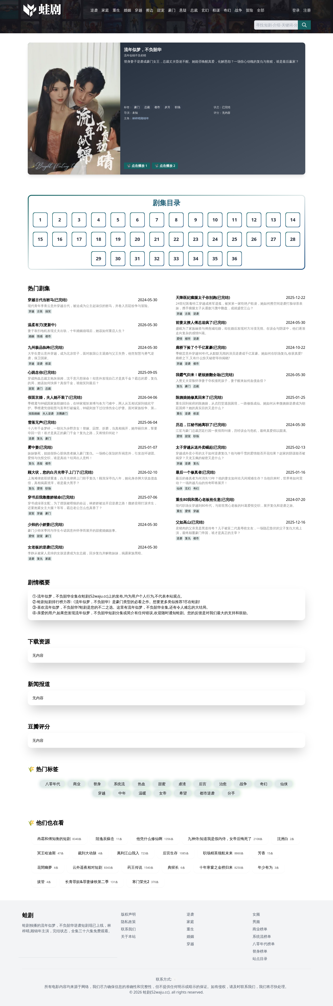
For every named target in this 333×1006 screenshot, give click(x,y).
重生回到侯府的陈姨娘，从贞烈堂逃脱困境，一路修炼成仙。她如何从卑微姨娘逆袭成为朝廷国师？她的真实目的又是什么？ (240, 405)
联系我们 (128, 929)
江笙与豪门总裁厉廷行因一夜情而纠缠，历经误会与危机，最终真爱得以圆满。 (232, 430)
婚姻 (127, 10)
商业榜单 (260, 929)
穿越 (138, 10)
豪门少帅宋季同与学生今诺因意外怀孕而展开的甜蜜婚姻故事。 (73, 530)
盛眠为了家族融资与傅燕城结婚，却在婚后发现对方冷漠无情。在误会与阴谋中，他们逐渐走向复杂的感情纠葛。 (240, 330)
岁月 (167, 107)
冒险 (249, 10)
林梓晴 (136, 118)
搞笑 (48, 311)
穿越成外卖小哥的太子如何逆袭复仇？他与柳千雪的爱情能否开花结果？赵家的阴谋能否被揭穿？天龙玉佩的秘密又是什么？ (240, 455)
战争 (238, 10)
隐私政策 (128, 921)
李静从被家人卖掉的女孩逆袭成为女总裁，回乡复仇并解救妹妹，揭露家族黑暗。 (86, 553)
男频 (256, 921)
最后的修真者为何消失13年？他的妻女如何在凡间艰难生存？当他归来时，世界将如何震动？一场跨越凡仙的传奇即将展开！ (239, 480)
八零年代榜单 (264, 943)
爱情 (179, 338)
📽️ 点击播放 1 (137, 165)
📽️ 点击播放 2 (165, 165)
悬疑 (183, 10)
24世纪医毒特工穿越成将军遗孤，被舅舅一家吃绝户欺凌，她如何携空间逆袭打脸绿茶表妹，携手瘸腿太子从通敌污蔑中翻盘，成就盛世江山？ (239, 305)
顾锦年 (145, 118)
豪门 (172, 10)
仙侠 (179, 488)
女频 (256, 914)
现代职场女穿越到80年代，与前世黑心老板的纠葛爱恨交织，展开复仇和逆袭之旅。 (236, 505)
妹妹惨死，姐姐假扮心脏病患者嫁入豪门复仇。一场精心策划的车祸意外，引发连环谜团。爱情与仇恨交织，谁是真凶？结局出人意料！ (92, 455)
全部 (260, 10)
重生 (116, 10)
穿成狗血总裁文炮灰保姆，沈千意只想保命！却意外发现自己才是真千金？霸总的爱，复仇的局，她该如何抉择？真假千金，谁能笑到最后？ (92, 380)
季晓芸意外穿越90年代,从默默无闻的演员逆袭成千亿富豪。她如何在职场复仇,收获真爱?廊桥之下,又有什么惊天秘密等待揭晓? (239, 355)
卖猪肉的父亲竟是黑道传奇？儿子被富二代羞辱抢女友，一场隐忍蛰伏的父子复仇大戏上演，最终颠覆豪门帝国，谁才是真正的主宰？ (239, 530)
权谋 (216, 10)
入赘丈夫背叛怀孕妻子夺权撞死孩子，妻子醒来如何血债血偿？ (221, 380)
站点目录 (260, 958)
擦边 (149, 10)
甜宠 (160, 10)
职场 (177, 107)
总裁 (194, 10)
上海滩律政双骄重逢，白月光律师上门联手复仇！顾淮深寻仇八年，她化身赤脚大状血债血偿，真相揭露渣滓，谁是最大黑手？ (92, 480)
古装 (40, 311)
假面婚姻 (34, 413)
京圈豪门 (62, 413)
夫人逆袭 (48, 413)
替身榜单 (260, 951)
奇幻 (227, 10)
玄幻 (205, 10)
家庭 (105, 10)
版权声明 (128, 914)
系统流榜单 (262, 936)
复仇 (179, 386)
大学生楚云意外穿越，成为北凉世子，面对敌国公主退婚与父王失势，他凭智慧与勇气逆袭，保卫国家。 (91, 355)
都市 (157, 107)
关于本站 (128, 936)
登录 (296, 10)
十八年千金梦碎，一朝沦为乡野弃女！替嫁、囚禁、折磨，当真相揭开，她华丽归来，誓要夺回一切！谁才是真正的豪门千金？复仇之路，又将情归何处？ (92, 430)
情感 (40, 336)
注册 (307, 10)
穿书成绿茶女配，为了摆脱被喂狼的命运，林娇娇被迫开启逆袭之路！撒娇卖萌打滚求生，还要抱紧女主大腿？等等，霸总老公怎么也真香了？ (92, 505)
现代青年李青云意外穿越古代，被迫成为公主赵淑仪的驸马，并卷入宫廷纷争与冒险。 (89, 306)
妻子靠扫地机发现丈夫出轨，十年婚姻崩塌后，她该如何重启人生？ (76, 330)
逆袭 (94, 10)
